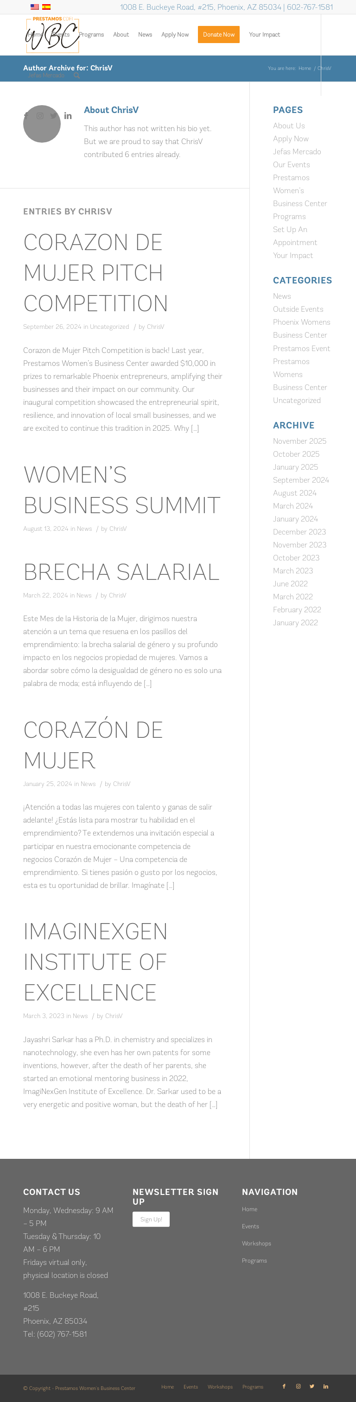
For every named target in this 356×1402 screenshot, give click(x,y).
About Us (289, 125)
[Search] (76, 75)
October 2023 (296, 557)
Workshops (256, 1243)
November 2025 (300, 441)
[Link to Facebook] (26, 116)
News (84, 528)
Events (250, 1226)
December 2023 (299, 531)
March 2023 (293, 570)
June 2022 (290, 583)
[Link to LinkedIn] (68, 116)
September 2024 (301, 479)
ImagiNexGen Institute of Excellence (95, 962)
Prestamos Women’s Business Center (300, 190)
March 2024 (293, 505)
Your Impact (293, 255)
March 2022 (293, 596)
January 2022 (295, 622)
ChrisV (156, 326)
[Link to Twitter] (54, 116)
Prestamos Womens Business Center (300, 374)
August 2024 (295, 492)
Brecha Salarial (121, 572)
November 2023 (300, 544)
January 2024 (295, 518)
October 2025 (296, 454)
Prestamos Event (302, 348)
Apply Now (291, 138)
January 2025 (295, 467)
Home (249, 1209)
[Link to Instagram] (40, 116)
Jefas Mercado (297, 151)
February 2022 (297, 609)
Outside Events (298, 309)
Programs (289, 216)
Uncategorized (109, 326)
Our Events (291, 164)
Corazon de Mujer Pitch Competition (96, 272)
